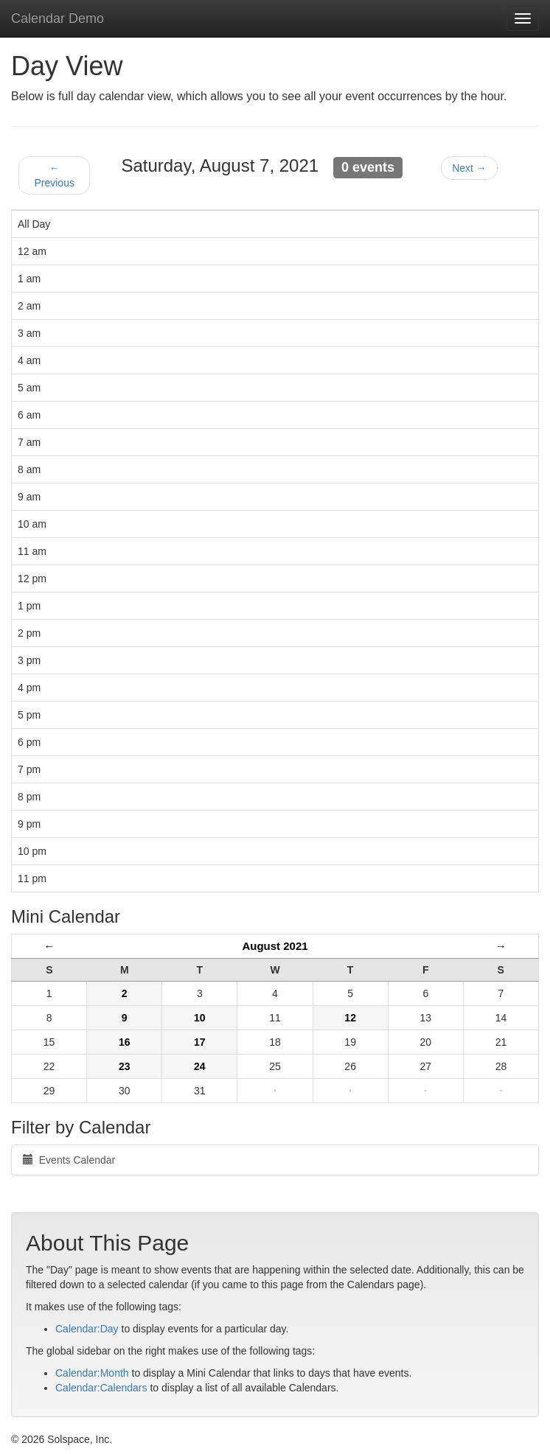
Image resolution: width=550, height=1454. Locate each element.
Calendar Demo (57, 18)
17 (200, 1042)
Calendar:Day (87, 1329)
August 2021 (274, 946)
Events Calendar (69, 1160)
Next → (469, 168)
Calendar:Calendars (101, 1388)
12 (350, 1018)
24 (200, 1066)
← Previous (54, 175)
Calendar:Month (92, 1373)
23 (124, 1066)
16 (124, 1042)
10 (200, 1018)
